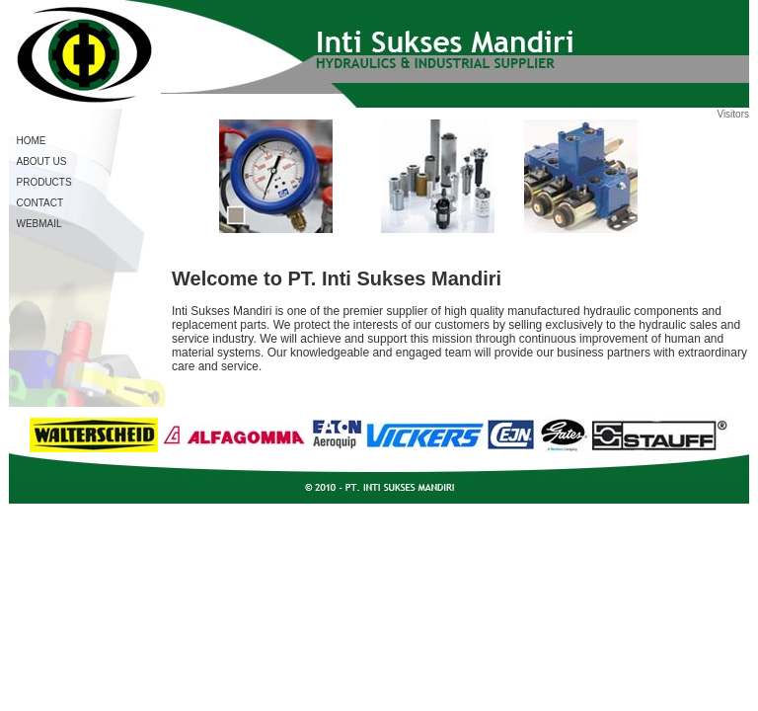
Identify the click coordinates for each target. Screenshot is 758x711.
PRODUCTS (44, 182)
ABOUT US (42, 161)
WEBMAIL (39, 223)
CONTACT (40, 203)
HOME (31, 140)
